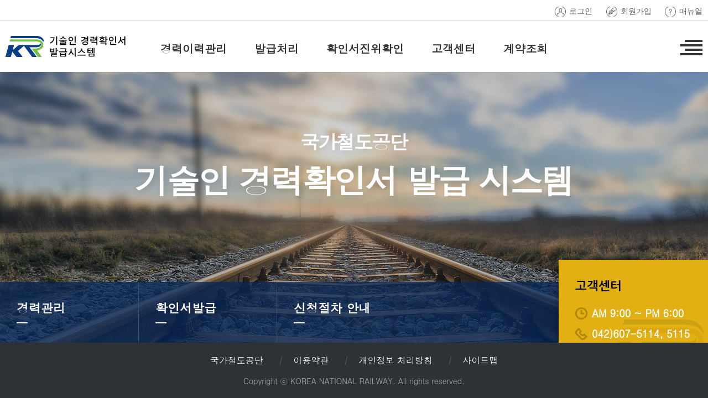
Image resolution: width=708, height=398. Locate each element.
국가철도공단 (236, 360)
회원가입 (636, 11)
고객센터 (453, 48)
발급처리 (276, 48)
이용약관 (311, 360)
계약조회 (525, 48)
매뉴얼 (690, 11)
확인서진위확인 (365, 48)
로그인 (580, 11)
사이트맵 (480, 360)
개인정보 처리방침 (395, 360)
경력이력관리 (193, 48)
